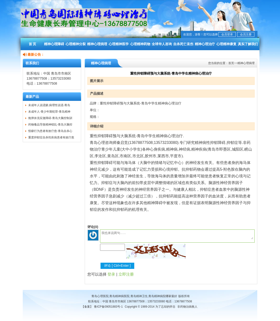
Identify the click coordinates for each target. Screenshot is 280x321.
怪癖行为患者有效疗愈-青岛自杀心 (50, 131)
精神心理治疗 (205, 44)
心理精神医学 (119, 44)
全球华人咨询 (162, 44)
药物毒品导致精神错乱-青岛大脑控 (50, 124)
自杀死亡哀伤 (183, 44)
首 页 (32, 44)
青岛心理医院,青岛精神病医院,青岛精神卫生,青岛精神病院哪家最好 (134, 296)
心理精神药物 (140, 44)
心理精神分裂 (76, 44)
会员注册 (246, 34)
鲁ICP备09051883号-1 (108, 306)
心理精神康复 (226, 44)
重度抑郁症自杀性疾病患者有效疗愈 (51, 137)
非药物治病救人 (187, 306)
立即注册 (126, 274)
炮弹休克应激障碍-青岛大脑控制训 (50, 118)
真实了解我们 (248, 44)
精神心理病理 (97, 44)
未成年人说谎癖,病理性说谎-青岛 (49, 105)
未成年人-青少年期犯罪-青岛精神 (49, 111)
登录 (111, 274)
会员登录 (227, 34)
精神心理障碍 (54, 44)
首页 (231, 63)
